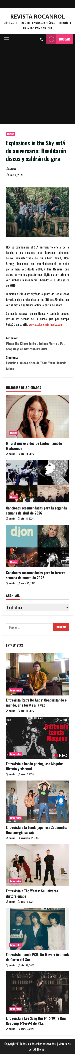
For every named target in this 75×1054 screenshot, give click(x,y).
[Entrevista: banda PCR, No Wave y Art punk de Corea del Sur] (37, 929)
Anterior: (37, 344)
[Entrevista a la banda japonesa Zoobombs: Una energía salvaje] (37, 802)
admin (12, 169)
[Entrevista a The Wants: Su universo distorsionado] (37, 865)
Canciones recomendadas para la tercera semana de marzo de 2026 (35, 575)
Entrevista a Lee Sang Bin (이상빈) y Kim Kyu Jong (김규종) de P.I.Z (36, 1021)
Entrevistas (15, 690)
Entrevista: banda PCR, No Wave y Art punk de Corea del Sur (37, 957)
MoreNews (65, 1043)
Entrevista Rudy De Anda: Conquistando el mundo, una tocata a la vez (37, 702)
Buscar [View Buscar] (58, 39)
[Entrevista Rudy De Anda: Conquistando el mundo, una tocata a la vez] (37, 674)
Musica (10, 133)
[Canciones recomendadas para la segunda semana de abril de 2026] (37, 481)
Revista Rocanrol (37, 16)
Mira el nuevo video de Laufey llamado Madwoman (34, 446)
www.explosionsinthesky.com (46, 324)
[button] (6, 39)
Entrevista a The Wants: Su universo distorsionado (32, 893)
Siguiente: (37, 363)
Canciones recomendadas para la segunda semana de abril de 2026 (36, 510)
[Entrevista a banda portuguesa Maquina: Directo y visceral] (37, 738)
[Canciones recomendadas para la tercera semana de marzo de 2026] (37, 546)
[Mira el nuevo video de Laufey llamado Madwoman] (37, 416)
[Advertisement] (37, 84)
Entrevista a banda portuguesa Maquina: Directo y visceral (35, 766)
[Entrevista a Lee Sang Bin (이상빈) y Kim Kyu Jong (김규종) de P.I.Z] (37, 992)
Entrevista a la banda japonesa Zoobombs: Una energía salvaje (36, 830)
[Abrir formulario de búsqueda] (41, 39)
